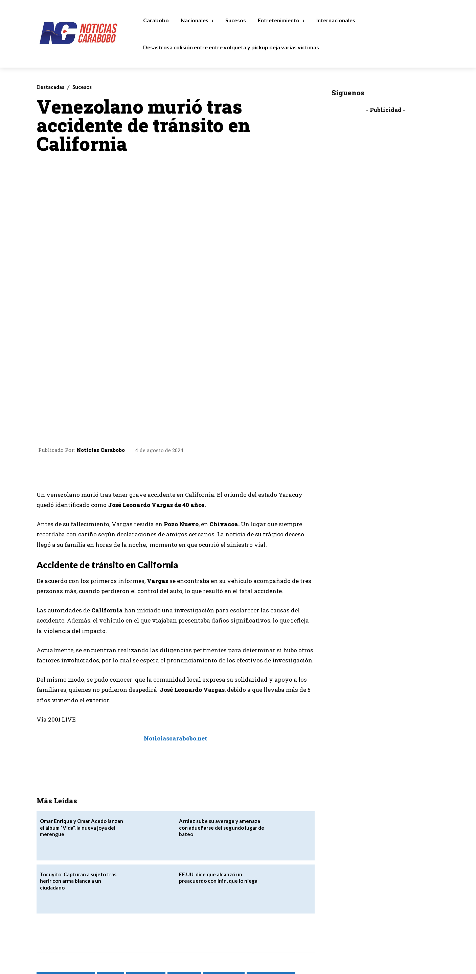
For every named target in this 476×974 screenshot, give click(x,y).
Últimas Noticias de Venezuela (126, 898)
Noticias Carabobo (100, 356)
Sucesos (82, 87)
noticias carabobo (224, 882)
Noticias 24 (110, 882)
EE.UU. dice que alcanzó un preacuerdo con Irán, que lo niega (218, 784)
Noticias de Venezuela (149, 890)
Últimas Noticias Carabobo (64, 898)
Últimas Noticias (287, 890)
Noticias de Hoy (105, 890)
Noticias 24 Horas (146, 882)
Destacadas (50, 87)
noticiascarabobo (195, 890)
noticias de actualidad (61, 890)
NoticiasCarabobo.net (242, 890)
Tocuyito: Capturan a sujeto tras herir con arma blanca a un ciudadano (78, 787)
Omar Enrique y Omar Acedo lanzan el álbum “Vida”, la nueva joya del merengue (81, 734)
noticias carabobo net (271, 882)
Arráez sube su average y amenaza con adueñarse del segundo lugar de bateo (221, 734)
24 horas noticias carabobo (65, 882)
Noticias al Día (184, 882)
